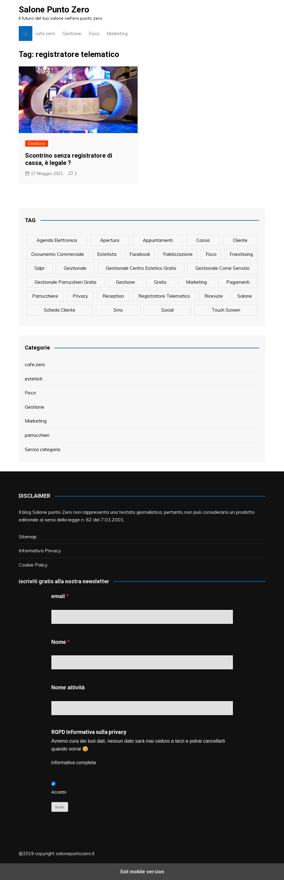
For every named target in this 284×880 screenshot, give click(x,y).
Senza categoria (42, 449)
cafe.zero (45, 33)
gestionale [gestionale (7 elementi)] (75, 268)
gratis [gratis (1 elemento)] (160, 282)
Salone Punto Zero (54, 10)
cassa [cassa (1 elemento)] (203, 240)
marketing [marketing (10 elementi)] (196, 282)
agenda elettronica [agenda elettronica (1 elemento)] (57, 240)
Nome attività (68, 687)
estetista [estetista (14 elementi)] (106, 254)
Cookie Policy (33, 565)
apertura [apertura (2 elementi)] (109, 240)
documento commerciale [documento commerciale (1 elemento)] (57, 254)
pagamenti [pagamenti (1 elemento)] (238, 282)
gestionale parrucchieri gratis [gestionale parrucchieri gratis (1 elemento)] (65, 282)
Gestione (71, 33)
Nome (58, 642)
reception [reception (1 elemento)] (113, 296)
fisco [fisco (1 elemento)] (211, 254)
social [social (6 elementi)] (167, 310)
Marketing (117, 33)
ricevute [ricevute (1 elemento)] (213, 296)
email (58, 596)
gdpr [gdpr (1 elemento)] (39, 268)
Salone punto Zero (52, 512)
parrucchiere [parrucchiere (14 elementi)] (45, 296)
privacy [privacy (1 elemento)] (80, 296)
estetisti (33, 379)
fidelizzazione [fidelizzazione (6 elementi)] (178, 254)
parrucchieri (37, 435)
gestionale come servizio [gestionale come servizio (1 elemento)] (222, 268)
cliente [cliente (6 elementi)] (240, 240)
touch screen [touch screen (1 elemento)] (226, 310)
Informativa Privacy (40, 550)
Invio (59, 807)
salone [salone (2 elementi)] (244, 296)
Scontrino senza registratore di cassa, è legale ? (68, 159)
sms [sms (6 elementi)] (118, 310)
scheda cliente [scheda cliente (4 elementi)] (59, 310)
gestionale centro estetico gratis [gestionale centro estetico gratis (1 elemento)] (141, 268)
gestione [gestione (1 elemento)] (125, 282)
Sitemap (28, 537)
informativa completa (73, 762)
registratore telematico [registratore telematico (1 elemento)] (164, 296)
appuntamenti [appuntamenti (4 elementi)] (158, 240)
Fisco (94, 33)
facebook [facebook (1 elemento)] (139, 254)
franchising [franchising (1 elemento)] (241, 254)
